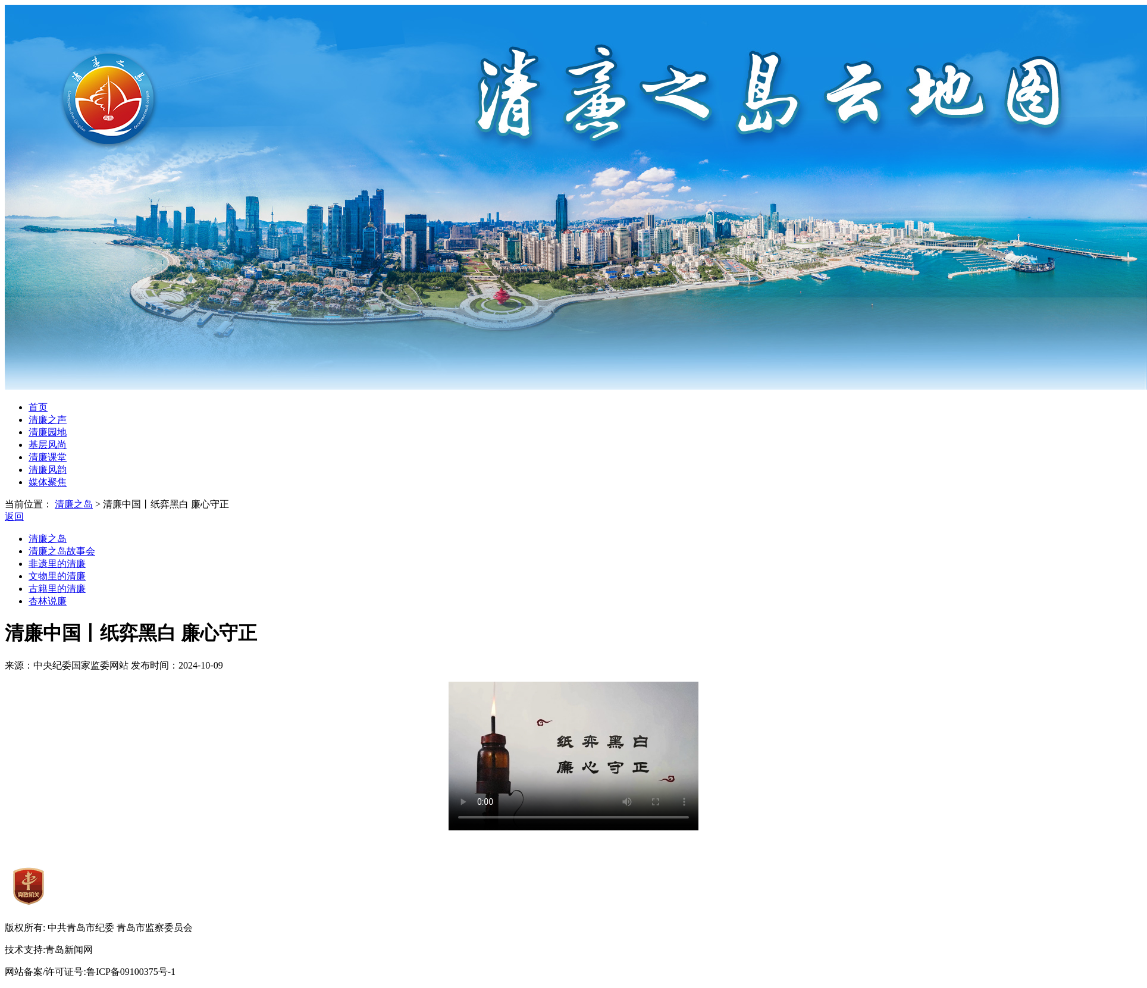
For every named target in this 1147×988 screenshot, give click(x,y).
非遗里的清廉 (57, 564)
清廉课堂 (48, 457)
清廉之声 (48, 420)
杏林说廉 (48, 601)
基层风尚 (48, 445)
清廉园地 (48, 432)
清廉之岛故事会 (62, 551)
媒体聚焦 (48, 482)
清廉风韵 (48, 470)
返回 (14, 517)
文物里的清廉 (57, 576)
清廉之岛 (74, 504)
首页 (38, 407)
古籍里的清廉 (57, 589)
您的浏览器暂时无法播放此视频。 (573, 756)
